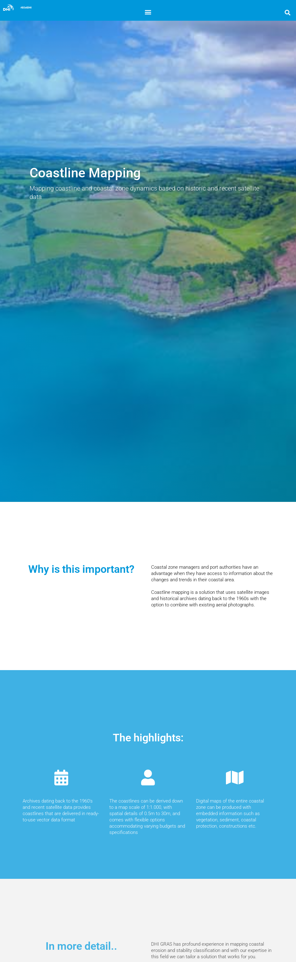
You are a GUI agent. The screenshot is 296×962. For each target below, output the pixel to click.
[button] (148, 12)
